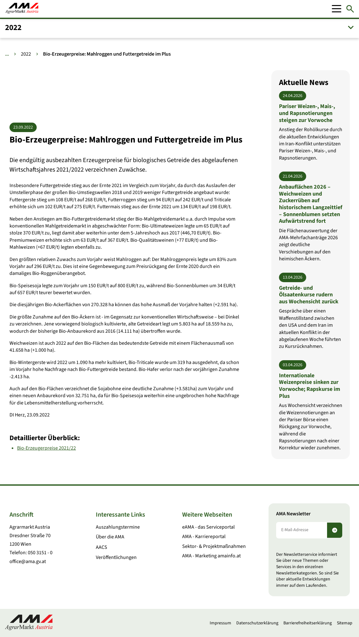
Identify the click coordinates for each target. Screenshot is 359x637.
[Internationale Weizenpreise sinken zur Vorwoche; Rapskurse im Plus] (310, 406)
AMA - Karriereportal (204, 536)
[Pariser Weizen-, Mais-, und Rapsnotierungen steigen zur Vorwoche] (310, 126)
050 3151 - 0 (40, 552)
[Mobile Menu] (336, 9)
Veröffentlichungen (116, 557)
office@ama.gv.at (27, 561)
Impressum (220, 623)
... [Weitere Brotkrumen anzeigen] (7, 54)
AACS (101, 547)
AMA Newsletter (293, 514)
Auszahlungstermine (118, 527)
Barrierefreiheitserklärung (307, 623)
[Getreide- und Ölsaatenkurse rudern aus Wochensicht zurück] (310, 311)
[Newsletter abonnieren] (334, 530)
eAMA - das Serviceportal (208, 527)
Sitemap (344, 623)
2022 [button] (13, 27)
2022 (26, 54)
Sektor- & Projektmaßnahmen (214, 546)
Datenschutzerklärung (257, 623)
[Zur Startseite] (21, 9)
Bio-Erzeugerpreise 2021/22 (46, 447)
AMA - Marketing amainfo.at (211, 555)
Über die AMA (110, 536)
